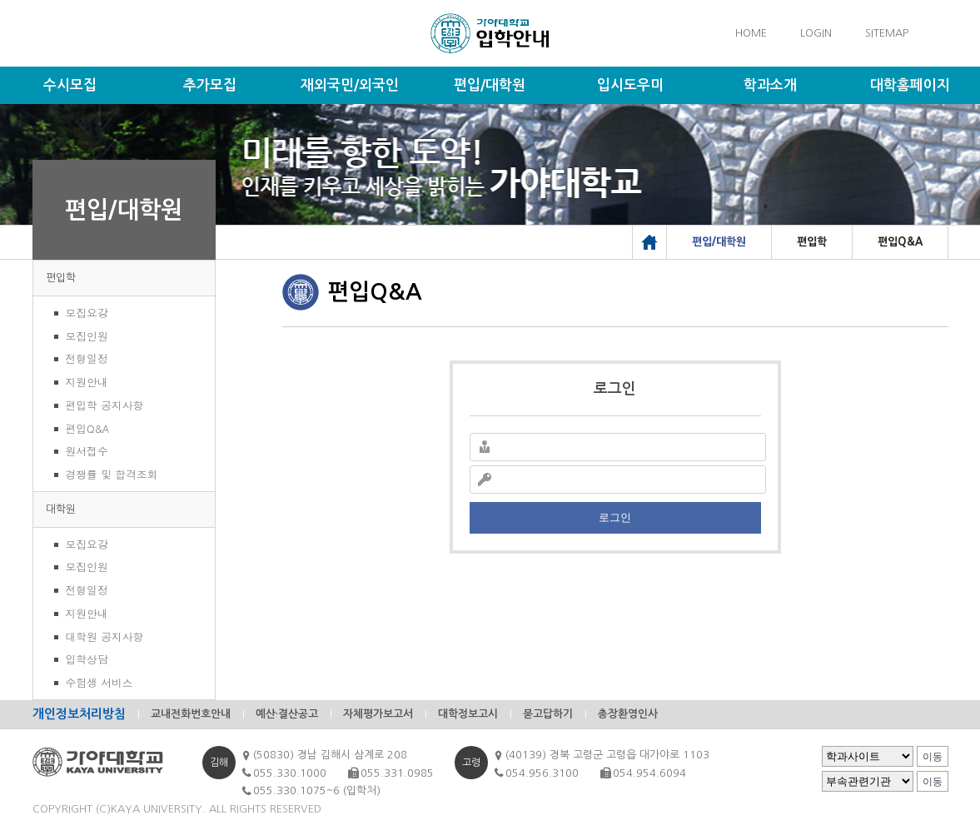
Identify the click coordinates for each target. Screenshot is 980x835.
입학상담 (87, 659)
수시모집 (70, 85)
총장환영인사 (628, 713)
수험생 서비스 (99, 682)
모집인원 (87, 336)
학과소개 (770, 85)
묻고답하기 (548, 713)
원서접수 (87, 451)
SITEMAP (886, 32)
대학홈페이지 (910, 85)
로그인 (615, 517)
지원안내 (87, 382)
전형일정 (87, 358)
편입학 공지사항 (105, 405)
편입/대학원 (489, 85)
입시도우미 (630, 85)
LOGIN (816, 32)
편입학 (61, 277)
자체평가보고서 (378, 713)
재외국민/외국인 (350, 85)
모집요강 (87, 313)
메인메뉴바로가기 (0, 0)
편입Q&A (88, 428)
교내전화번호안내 (191, 713)
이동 (933, 757)
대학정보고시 (468, 713)
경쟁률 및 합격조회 (112, 474)
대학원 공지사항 (105, 636)
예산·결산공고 (287, 713)
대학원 (61, 509)
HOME (751, 32)
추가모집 (209, 85)
